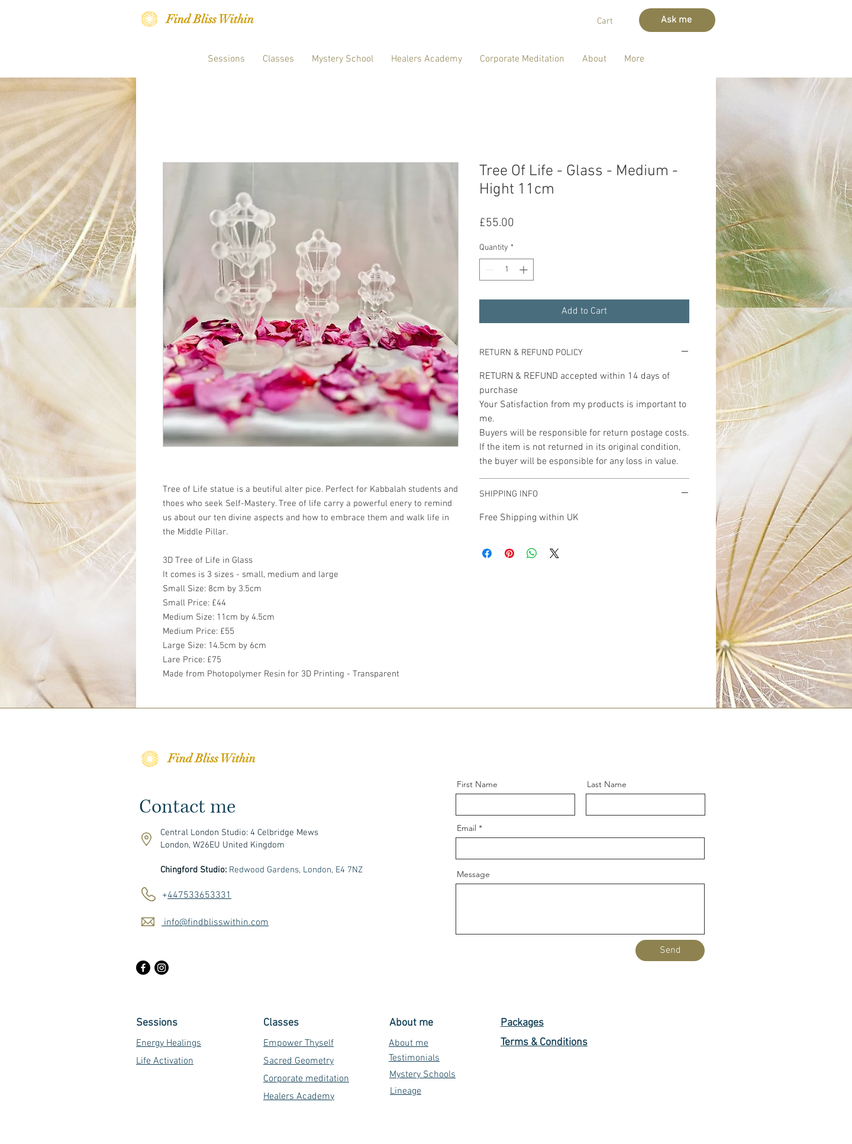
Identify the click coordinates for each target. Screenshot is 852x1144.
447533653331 (199, 895)
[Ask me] (677, 20)
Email (466, 828)
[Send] (670, 950)
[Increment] (524, 269)
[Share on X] (554, 553)
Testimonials (414, 1058)
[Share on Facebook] (487, 553)
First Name (477, 784)
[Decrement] (488, 269)
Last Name (607, 784)
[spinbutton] (506, 269)
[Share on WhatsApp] (532, 553)
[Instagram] (161, 968)
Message (473, 874)
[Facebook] (143, 968)
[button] (613, 20)
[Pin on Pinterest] (509, 553)
